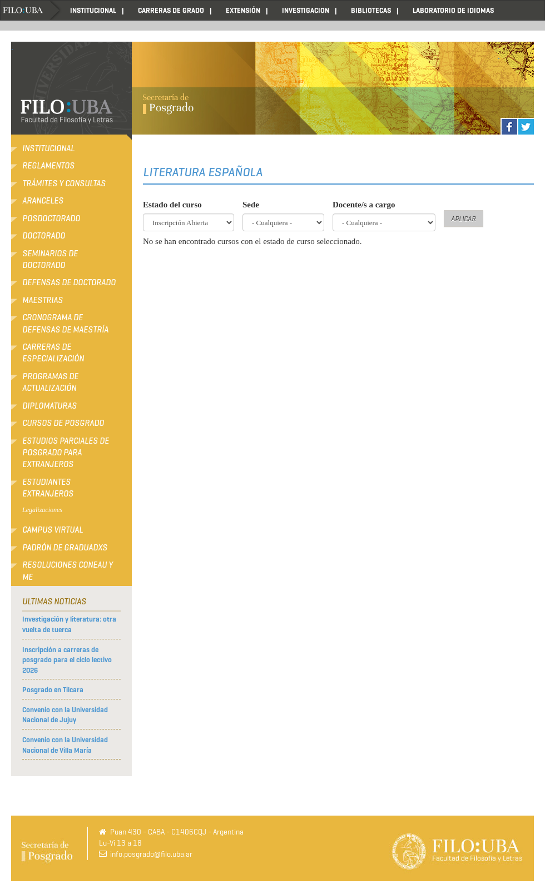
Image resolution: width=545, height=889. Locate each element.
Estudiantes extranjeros (47, 488)
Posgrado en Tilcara (52, 689)
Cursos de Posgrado (63, 423)
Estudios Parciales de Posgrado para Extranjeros (65, 453)
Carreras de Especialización (53, 353)
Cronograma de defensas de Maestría (65, 323)
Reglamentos (48, 166)
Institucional (48, 148)
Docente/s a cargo (364, 204)
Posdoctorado (51, 218)
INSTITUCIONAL (93, 10)
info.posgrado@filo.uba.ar (151, 854)
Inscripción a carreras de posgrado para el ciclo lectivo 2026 (67, 660)
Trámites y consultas (64, 183)
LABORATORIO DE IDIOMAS (453, 10)
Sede (250, 204)
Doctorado (43, 236)
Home (31, 10)
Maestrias (42, 300)
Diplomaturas (49, 406)
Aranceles (42, 201)
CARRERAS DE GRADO (171, 10)
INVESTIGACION (305, 10)
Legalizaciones (42, 510)
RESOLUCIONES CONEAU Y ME (67, 571)
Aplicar (463, 219)
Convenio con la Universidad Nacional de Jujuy (65, 715)
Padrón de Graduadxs (64, 548)
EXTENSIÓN (243, 10)
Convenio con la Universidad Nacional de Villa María (65, 745)
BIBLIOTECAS (371, 10)
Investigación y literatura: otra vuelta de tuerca (69, 624)
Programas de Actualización (50, 382)
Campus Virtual (52, 530)
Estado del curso (172, 204)
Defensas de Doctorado (69, 282)
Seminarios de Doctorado (50, 259)
